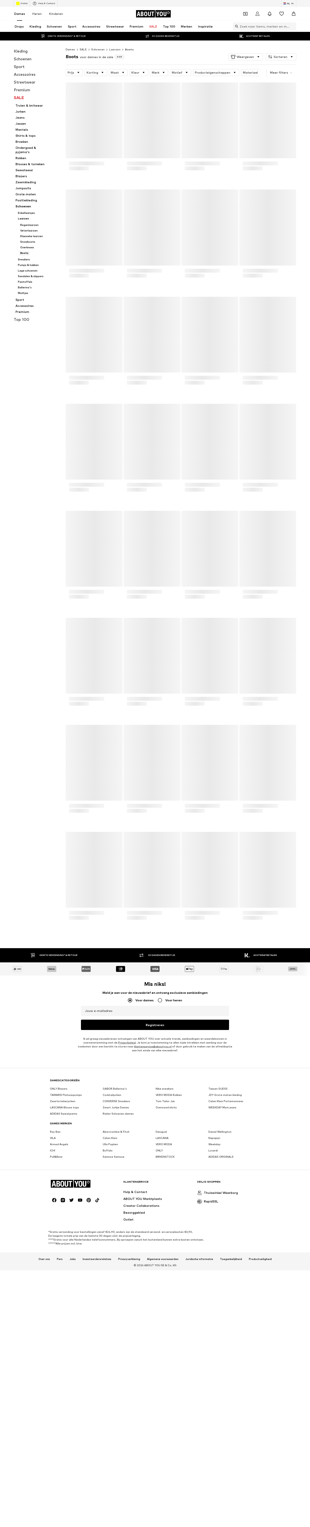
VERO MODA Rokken (169, 1227)
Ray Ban (55, 1264)
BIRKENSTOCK (165, 1289)
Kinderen (56, 14)
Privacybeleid (127, 1042)
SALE (83, 49)
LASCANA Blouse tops (64, 1240)
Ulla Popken (110, 1276)
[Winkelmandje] (293, 13)
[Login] (257, 13)
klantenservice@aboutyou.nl (153, 1046)
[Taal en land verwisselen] (289, 3)
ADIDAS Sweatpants (63, 1246)
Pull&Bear (56, 1289)
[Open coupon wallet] (245, 13)
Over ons (44, 1524)
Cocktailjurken (112, 1227)
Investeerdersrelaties (97, 1524)
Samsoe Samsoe (113, 1289)
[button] (246, 56)
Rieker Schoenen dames (118, 1246)
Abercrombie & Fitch (116, 1264)
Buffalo (108, 1283)
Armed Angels (59, 1276)
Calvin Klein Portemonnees (225, 1233)
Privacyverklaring (129, 1524)
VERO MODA (164, 1276)
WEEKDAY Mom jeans (222, 1240)
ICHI (52, 1283)
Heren (37, 14)
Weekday (214, 1276)
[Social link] (54, 1465)
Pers (60, 1524)
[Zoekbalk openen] (235, 26)
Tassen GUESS (218, 1221)
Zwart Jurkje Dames (116, 1240)
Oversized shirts (166, 1240)
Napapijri (214, 1270)
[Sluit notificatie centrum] (269, 13)
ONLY (159, 1283)
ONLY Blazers (58, 1221)
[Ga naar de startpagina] (153, 13)
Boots (129, 49)
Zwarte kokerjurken (62, 1233)
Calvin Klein (110, 1270)
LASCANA (162, 1270)
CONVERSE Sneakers (116, 1233)
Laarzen (115, 49)
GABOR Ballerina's (115, 1221)
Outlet (22, 3)
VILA (53, 1270)
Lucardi (213, 1283)
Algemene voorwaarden (162, 1524)
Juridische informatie (199, 1524)
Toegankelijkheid (231, 1524)
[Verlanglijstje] (281, 13)
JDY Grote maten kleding (225, 1227)
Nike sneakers (165, 1221)
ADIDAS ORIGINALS (221, 1289)
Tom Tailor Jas (165, 1233)
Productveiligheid (260, 1524)
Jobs (73, 1524)
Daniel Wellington (219, 1264)
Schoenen (98, 49)
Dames (19, 14)
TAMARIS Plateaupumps (66, 1227)
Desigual (161, 1264)
